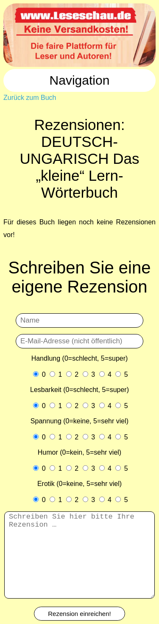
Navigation (80, 80)
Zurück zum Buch (29, 97)
